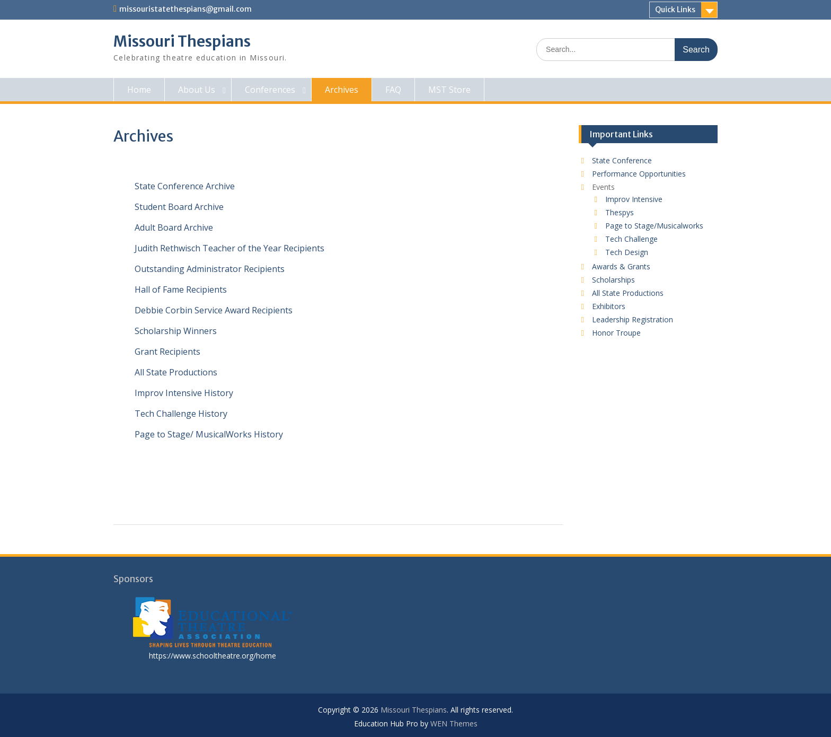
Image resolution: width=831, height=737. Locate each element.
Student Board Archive (179, 207)
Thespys (619, 212)
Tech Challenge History (181, 413)
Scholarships (613, 280)
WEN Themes (454, 723)
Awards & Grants (621, 266)
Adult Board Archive (174, 227)
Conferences (270, 89)
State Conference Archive (185, 186)
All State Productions (176, 372)
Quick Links (675, 9)
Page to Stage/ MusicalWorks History (209, 434)
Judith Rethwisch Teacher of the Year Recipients (229, 248)
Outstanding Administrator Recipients (210, 269)
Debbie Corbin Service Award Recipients (214, 310)
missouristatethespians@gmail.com (185, 9)
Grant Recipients (167, 351)
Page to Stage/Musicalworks (654, 226)
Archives (341, 89)
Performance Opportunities (639, 174)
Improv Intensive (633, 199)
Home (139, 89)
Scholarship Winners (176, 331)
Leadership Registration (632, 319)
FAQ (393, 89)
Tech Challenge (631, 239)
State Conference (622, 160)
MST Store (449, 89)
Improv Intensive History (184, 393)
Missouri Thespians (182, 41)
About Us (196, 89)
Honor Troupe (616, 333)
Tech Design (626, 252)
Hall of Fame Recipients (181, 289)
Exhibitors (608, 306)
